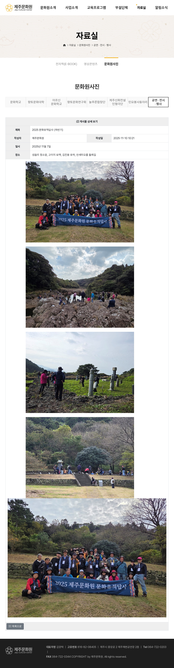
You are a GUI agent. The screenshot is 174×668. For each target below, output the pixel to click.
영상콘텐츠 (91, 64)
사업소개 (71, 7)
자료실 (141, 8)
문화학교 (15, 102)
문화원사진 (111, 64)
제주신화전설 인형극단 (117, 102)
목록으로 (15, 626)
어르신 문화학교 (56, 102)
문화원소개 (48, 7)
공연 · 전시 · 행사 (158, 102)
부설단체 (121, 7)
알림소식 (161, 7)
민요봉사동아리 (137, 102)
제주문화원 (18, 7)
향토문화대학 (36, 102)
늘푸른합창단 (97, 102)
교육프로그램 (96, 7)
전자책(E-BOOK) (66, 64)
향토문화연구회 (76, 102)
